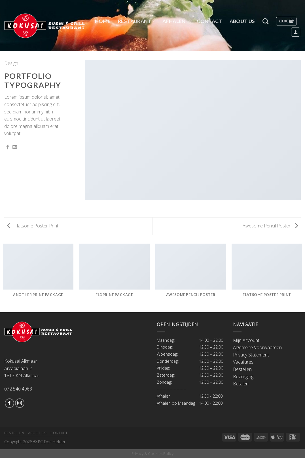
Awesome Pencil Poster (270, 226)
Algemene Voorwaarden (257, 347)
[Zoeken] (265, 21)
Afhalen (175, 21)
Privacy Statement (251, 355)
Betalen (241, 384)
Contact (209, 21)
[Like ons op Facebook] (9, 403)
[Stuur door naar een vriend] (14, 147)
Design (11, 63)
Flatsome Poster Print (32, 226)
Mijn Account (246, 340)
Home (103, 21)
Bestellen (242, 369)
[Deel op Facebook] (7, 147)
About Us (242, 21)
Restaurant (136, 21)
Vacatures (243, 362)
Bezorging (243, 376)
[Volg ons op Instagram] (19, 403)
